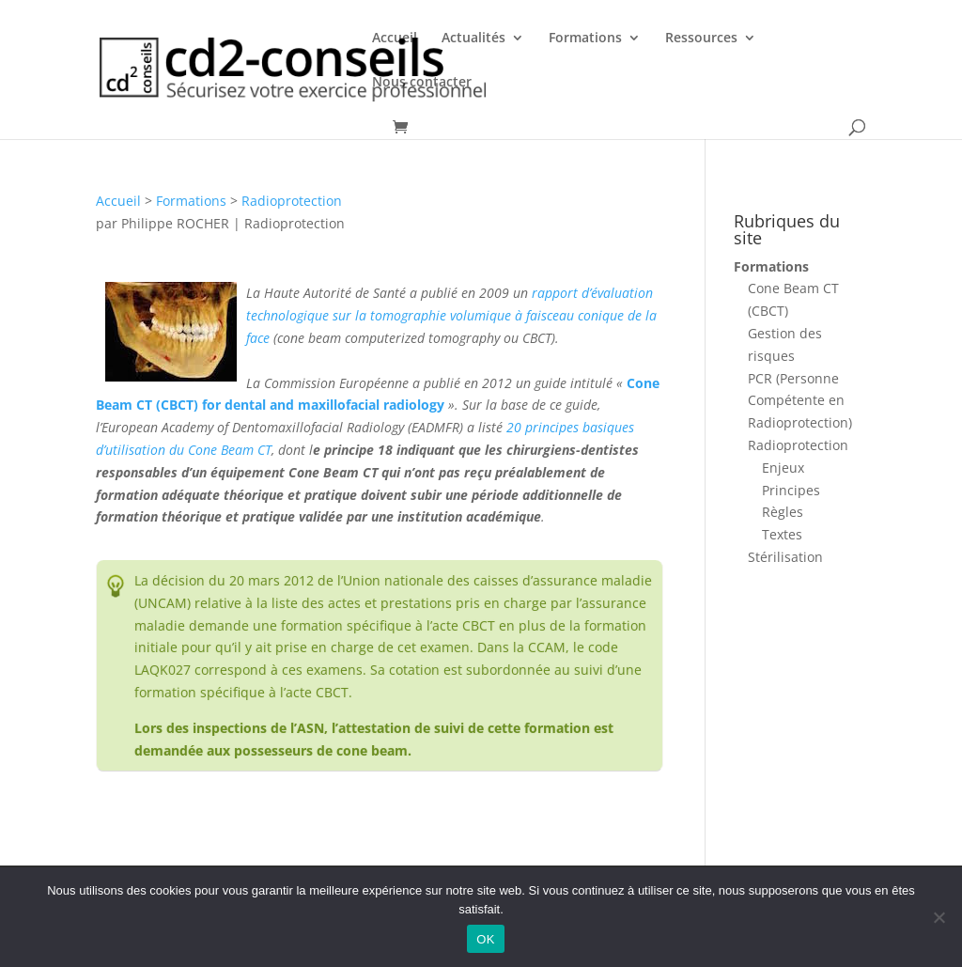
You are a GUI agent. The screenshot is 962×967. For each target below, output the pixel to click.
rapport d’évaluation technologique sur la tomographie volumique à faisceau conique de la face (451, 315)
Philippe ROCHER (175, 223)
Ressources (701, 38)
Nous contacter (422, 82)
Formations (585, 38)
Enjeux (783, 467)
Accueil (394, 38)
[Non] (938, 917)
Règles (782, 512)
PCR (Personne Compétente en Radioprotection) (800, 400)
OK (485, 939)
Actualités (473, 38)
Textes (782, 534)
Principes (791, 490)
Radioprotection (291, 201)
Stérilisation (785, 557)
